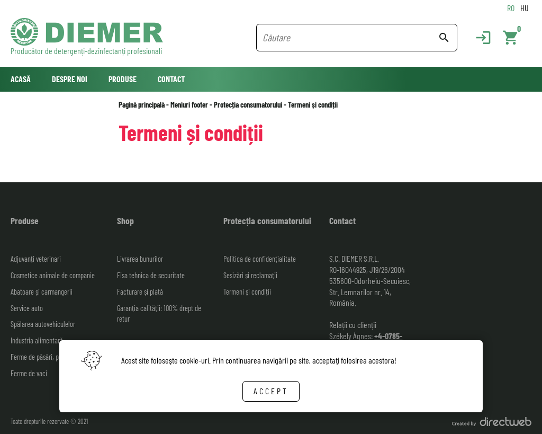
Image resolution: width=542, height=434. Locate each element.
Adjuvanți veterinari (36, 258)
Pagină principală (142, 104)
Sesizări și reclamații (250, 275)
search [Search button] (444, 37)
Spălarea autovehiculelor (43, 324)
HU (524, 8)
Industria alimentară (37, 340)
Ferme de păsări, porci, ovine (48, 356)
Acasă (21, 79)
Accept (271, 391)
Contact (171, 79)
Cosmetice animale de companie (53, 275)
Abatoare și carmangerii (42, 291)
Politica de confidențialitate (259, 258)
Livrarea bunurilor (140, 258)
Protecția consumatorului (248, 104)
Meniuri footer (189, 104)
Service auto (27, 308)
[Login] (478, 37)
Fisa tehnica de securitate (151, 275)
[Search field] (350, 37)
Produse (123, 79)
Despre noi (69, 79)
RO (510, 8)
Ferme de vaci (29, 373)
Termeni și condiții (313, 104)
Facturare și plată (140, 291)
